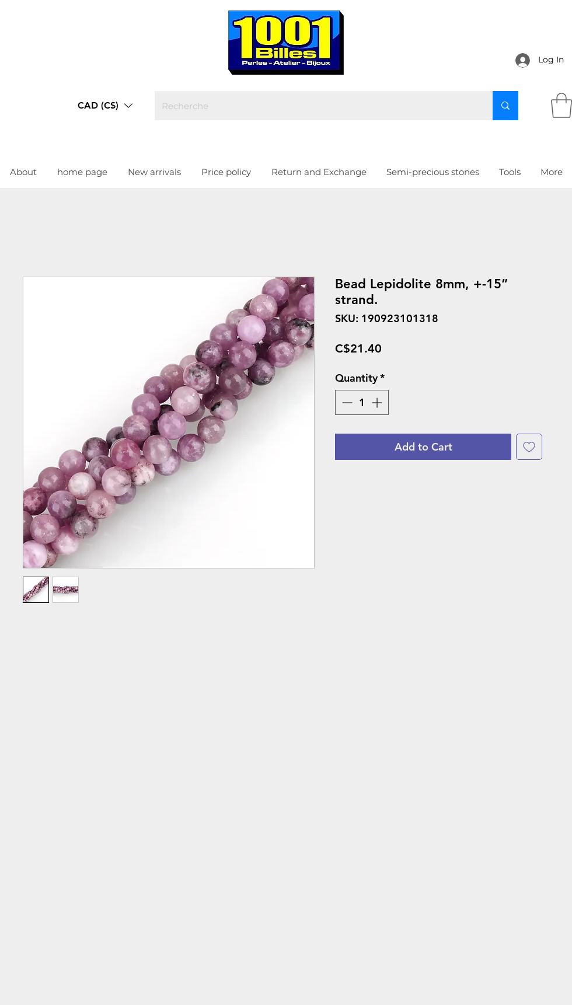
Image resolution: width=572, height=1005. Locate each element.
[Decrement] (346, 402)
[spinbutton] (362, 402)
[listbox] (105, 105)
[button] (105, 105)
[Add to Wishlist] (529, 447)
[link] (561, 105)
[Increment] (378, 402)
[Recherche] (315, 105)
